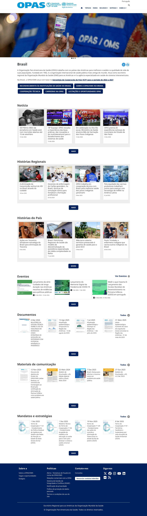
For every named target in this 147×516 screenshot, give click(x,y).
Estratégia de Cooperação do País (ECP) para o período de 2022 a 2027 (83, 80)
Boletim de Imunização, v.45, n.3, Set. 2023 (121, 374)
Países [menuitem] (95, 8)
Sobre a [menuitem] (122, 8)
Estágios (22, 478)
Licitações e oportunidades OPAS (84, 91)
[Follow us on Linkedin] (124, 474)
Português (126, 1)
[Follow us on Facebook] (110, 474)
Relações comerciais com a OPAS (59, 478)
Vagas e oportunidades (27, 476)
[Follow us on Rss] (109, 478)
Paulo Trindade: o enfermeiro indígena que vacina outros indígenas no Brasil (115, 243)
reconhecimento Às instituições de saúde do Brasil (45, 86)
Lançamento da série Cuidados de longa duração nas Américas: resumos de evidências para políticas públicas (42, 286)
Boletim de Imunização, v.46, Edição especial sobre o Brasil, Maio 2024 (65, 376)
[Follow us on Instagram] (114, 474)
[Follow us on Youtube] (119, 474)
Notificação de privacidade (57, 486)
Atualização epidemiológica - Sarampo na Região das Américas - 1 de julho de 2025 (92, 327)
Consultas (78, 473)
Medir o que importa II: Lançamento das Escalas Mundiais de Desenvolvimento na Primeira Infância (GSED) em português (117, 288)
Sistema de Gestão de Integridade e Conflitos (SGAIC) (58, 482)
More (73, 266)
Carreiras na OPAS (54, 91)
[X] (105, 474)
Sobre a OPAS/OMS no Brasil (89, 86)
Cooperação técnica (30, 91)
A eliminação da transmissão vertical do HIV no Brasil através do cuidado (31, 187)
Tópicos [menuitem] (88, 8)
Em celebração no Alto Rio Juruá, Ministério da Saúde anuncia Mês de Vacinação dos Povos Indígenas (87, 130)
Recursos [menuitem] (103, 8)
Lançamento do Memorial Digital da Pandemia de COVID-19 (80, 284)
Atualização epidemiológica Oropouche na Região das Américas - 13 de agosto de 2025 (64, 327)
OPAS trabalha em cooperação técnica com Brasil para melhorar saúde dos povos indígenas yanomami (87, 188)
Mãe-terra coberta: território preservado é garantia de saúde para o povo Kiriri (86, 243)
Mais (73, 207)
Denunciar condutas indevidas (88, 478)
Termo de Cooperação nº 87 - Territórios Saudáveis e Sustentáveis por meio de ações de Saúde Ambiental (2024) (121, 431)
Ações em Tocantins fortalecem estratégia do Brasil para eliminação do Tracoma (30, 243)
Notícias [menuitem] (113, 8)
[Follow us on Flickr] (105, 478)
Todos (123, 315)
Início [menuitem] (82, 8)
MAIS (73, 151)
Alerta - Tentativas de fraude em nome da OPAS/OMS (59, 474)
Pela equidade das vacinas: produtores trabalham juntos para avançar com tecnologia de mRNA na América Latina (115, 188)
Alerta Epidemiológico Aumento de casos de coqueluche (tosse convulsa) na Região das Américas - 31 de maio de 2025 (121, 329)
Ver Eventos (121, 276)
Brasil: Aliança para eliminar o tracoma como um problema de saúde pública (93, 376)
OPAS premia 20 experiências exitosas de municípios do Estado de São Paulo (114, 130)
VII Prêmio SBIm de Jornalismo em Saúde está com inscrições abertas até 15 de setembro (31, 130)
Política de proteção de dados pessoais (58, 490)
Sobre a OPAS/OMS (26, 473)
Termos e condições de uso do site (58, 495)
